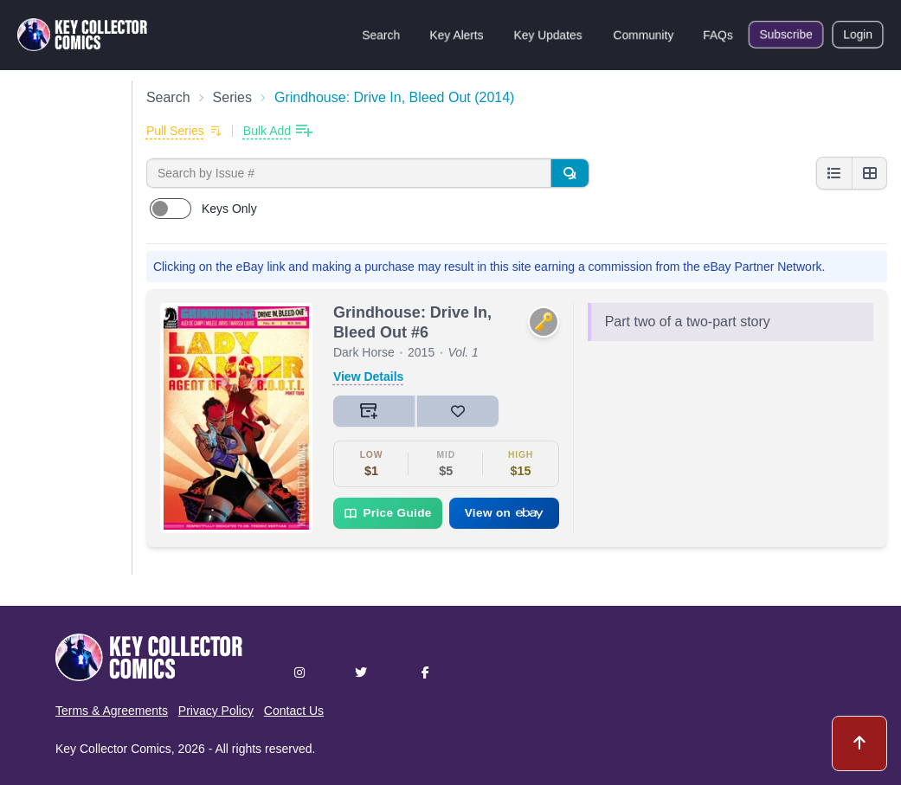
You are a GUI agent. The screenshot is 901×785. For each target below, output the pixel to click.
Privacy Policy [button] (216, 710)
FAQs (718, 35)
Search (381, 35)
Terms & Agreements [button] (111, 710)
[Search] (569, 173)
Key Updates (547, 35)
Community (643, 35)
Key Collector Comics (113, 749)
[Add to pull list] (184, 130)
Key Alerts (456, 35)
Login (857, 35)
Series (232, 97)
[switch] (170, 208)
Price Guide (387, 513)
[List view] (834, 173)
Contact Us (294, 710)
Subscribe (786, 35)
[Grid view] (869, 173)
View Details (368, 376)
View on (504, 512)
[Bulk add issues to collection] (277, 130)
